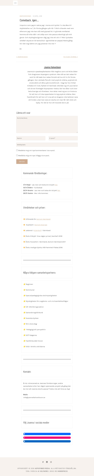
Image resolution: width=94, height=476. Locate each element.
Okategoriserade (25, 16)
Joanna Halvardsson (52, 67)
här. (58, 190)
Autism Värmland (43, 219)
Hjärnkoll (37, 230)
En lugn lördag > (71, 57)
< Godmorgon (22, 57)
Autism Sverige (41, 225)
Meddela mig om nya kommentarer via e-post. (36, 150)
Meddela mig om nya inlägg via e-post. (33, 156)
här (56, 185)
